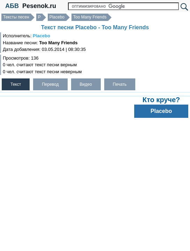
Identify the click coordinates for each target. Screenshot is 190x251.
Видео (86, 84)
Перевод (50, 84)
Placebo (57, 17)
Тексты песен (16, 17)
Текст (15, 84)
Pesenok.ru (39, 5)
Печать (120, 84)
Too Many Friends (89, 17)
